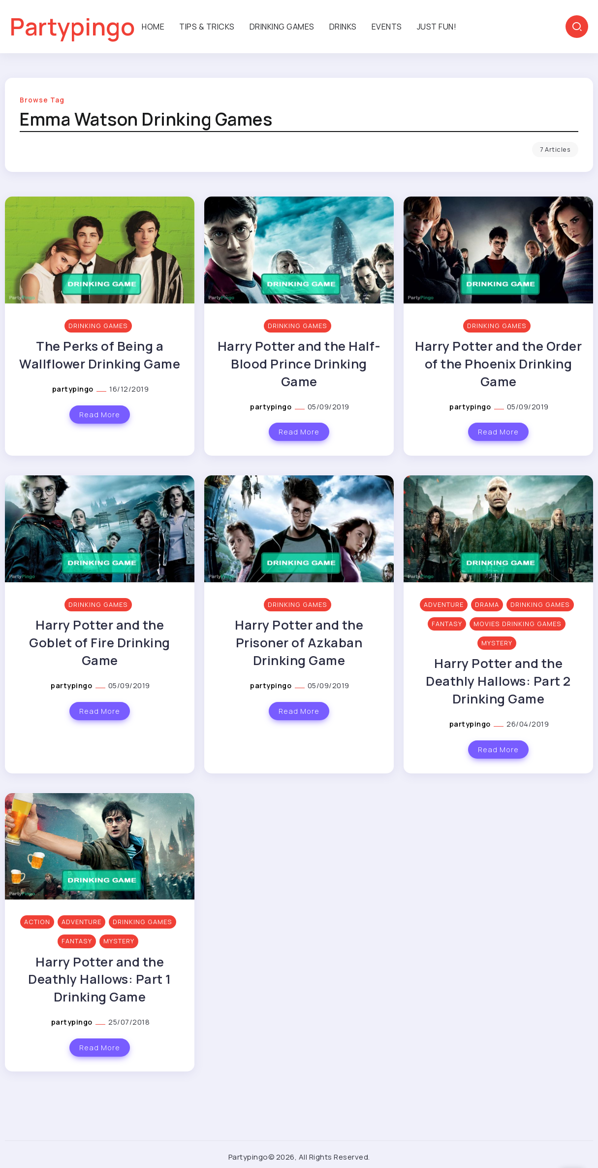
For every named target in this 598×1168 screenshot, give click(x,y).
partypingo (73, 389)
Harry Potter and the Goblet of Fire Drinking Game (99, 642)
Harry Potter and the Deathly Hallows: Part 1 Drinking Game (99, 979)
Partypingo (72, 26)
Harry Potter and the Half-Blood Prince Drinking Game (299, 363)
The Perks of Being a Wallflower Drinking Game (99, 354)
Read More (99, 414)
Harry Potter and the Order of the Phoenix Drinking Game (498, 363)
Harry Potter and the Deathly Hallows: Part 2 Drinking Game (498, 681)
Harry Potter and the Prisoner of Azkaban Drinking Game (299, 642)
